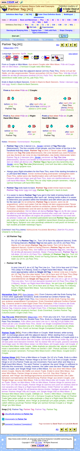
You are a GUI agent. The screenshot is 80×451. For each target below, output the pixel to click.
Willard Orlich (8, 48)
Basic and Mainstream (28, 20)
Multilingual (68, 14)
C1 (58, 20)
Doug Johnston (28, 294)
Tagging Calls (36, 30)
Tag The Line (8, 317)
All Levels (13, 20)
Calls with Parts (51, 30)
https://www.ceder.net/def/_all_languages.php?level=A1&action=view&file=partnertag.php (40, 439)
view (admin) (73, 54)
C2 (63, 20)
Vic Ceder (38, 442)
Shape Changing (66, 30)
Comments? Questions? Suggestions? (17, 424)
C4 (34, 22)
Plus (42, 20)
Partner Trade (8, 333)
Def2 (45, 22)
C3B (75, 20)
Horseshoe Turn (9, 294)
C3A (68, 20)
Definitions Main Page (14, 14)
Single (39, 146)
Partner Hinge (8, 357)
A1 (48, 20)
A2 (53, 20)
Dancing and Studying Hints (17, 30)
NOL (39, 22)
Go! (63, 36)
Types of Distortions (40, 33)
